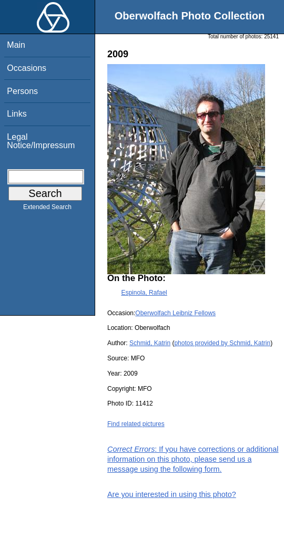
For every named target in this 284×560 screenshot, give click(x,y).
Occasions (26, 68)
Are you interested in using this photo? (171, 494)
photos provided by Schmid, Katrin (222, 343)
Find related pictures (136, 424)
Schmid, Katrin (149, 343)
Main (16, 44)
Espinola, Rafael (144, 292)
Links (16, 113)
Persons (22, 91)
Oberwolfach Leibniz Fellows (175, 313)
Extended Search (47, 209)
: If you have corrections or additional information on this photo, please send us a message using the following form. (193, 459)
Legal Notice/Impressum (41, 141)
